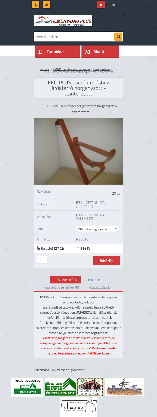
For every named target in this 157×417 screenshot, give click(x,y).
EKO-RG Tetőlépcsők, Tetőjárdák (71, 69)
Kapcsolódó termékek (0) (61, 287)
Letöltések (93, 279)
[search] (118, 37)
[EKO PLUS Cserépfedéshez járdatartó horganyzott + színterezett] (78, 119)
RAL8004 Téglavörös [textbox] (92, 229)
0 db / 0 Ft (112, 5)
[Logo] (63, 20)
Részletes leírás (65, 279)
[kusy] (42, 259)
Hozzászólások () (100, 287)
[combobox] (97, 229)
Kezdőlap (45, 69)
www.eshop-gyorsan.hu (69, 369)
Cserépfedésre (101, 69)
